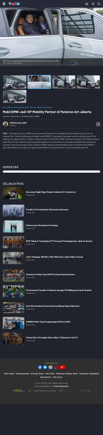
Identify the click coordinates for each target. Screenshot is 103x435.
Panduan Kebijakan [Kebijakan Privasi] (89, 374)
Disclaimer (46, 377)
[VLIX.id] (85, 390)
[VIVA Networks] (61, 386)
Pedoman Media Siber (67, 374)
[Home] (14, 4)
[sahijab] (73, 390)
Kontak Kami (37, 374)
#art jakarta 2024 (21, 107)
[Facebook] (40, 367)
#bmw (33, 107)
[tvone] (42, 390)
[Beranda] (86, 4)
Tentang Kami (23, 374)
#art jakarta (8, 107)
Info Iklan (50, 374)
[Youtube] (62, 367)
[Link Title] (51, 194)
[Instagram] (56, 367)
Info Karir (57, 377)
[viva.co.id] (19, 390)
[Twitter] (45, 367)
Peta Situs (9, 374)
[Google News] (50, 367)
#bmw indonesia (44, 107)
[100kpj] (61, 390)
